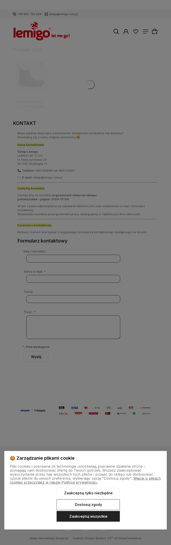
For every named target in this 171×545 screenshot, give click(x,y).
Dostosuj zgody (88, 504)
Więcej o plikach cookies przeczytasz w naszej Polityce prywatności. (85, 480)
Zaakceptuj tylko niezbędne (88, 493)
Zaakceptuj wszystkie (88, 516)
